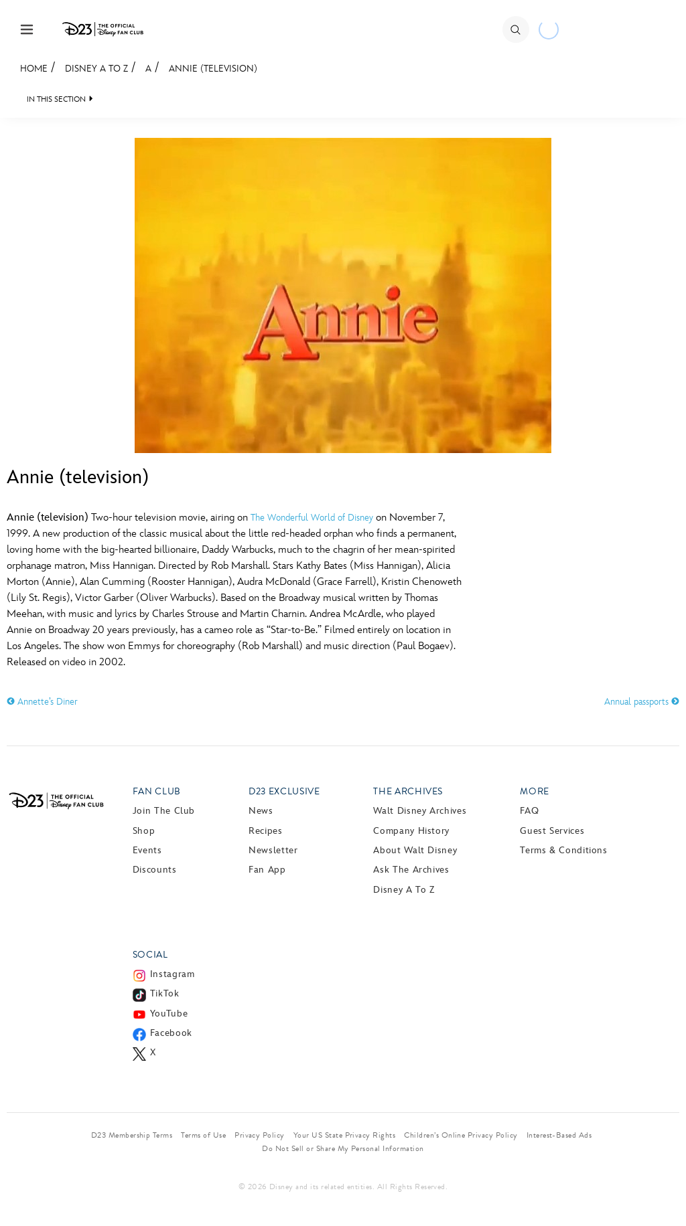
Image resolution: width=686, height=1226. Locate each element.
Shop (144, 831)
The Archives (408, 791)
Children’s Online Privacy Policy (460, 1135)
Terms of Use (203, 1135)
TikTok (165, 993)
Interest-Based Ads (559, 1135)
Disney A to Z (96, 68)
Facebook (171, 1033)
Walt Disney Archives (419, 810)
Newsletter (273, 850)
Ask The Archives (411, 869)
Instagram (172, 974)
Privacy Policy (259, 1135)
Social (150, 955)
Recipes (265, 831)
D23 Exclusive (284, 791)
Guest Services (552, 831)
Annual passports (641, 701)
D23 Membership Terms (132, 1135)
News (261, 810)
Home (34, 68)
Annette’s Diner (42, 701)
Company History (411, 831)
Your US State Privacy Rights (344, 1135)
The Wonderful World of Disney (312, 517)
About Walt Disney (415, 850)
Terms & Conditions (564, 850)
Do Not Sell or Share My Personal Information (342, 1148)
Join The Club (164, 810)
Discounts (155, 869)
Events (147, 850)
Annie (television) (213, 68)
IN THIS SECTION (56, 99)
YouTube (169, 1013)
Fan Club (157, 791)
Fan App (267, 869)
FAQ (529, 810)
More (534, 791)
